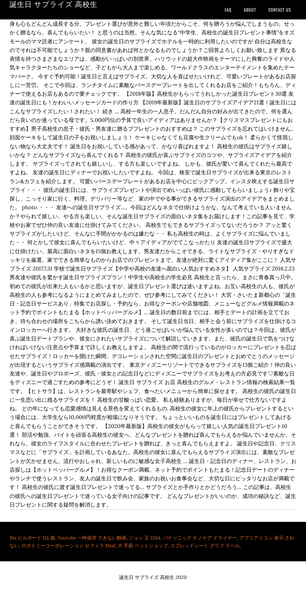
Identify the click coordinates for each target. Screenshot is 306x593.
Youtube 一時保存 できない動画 (92, 538)
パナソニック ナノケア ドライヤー (200, 538)
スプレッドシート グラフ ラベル (205, 545)
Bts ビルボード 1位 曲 (32, 538)
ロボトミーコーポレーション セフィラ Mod (68, 545)
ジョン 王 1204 (144, 538)
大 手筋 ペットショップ (143, 545)
